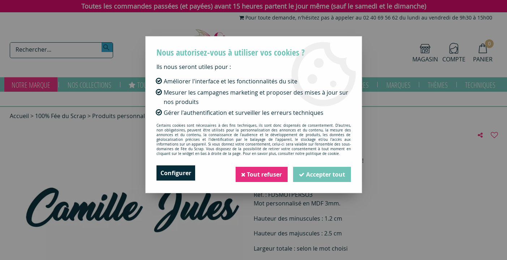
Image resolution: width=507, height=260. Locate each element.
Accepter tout (322, 173)
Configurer (175, 173)
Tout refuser (261, 173)
